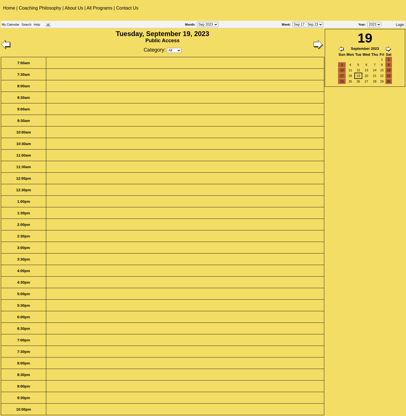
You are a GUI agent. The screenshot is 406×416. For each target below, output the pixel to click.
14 (374, 70)
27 (366, 81)
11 (350, 70)
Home (9, 8)
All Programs (99, 8)
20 (366, 75)
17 (342, 75)
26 (358, 81)
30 (388, 81)
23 (388, 75)
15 (381, 70)
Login (400, 25)
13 (366, 70)
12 (358, 70)
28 (374, 81)
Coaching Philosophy (40, 8)
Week (286, 24)
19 (358, 75)
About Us (74, 8)
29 (381, 81)
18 (350, 75)
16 (388, 70)
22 (381, 75)
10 (342, 70)
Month (190, 24)
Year (361, 24)
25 (350, 81)
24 (342, 81)
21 (374, 75)
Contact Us (127, 8)
